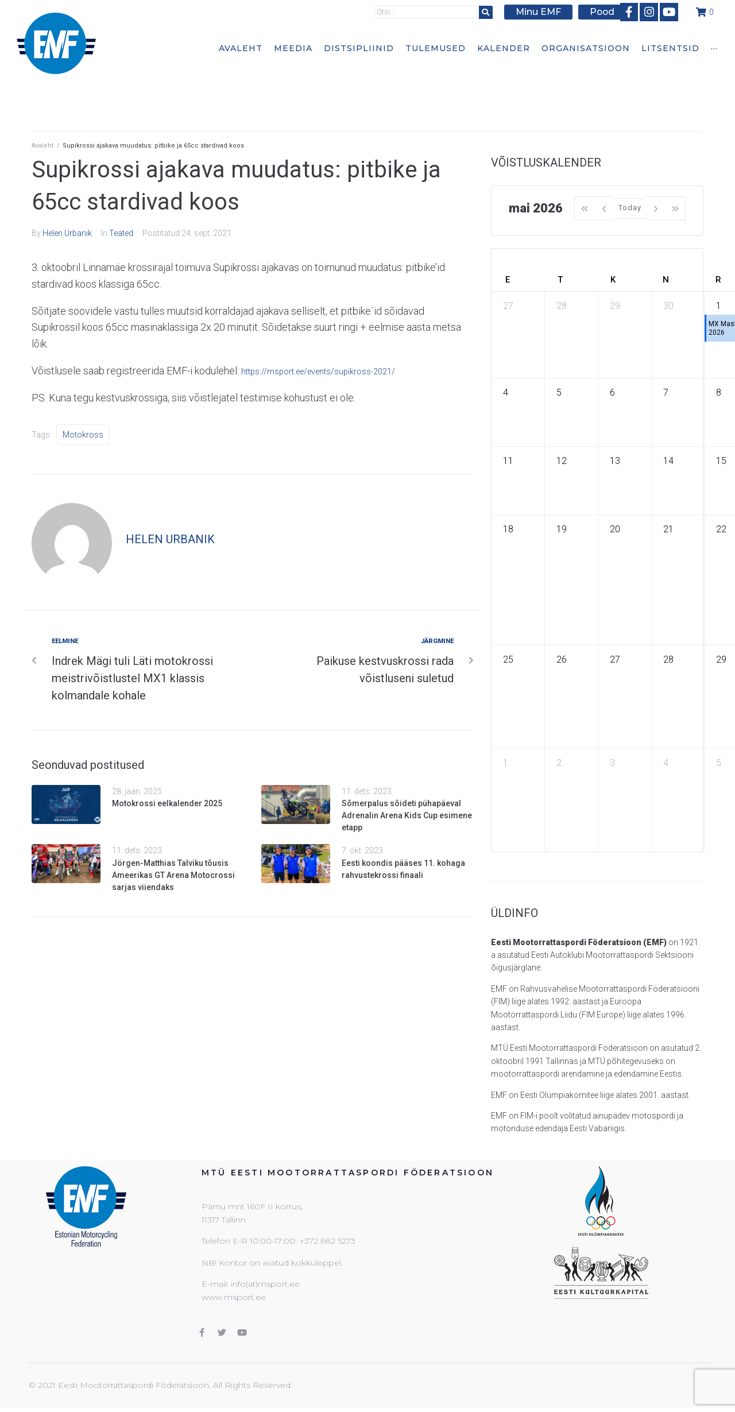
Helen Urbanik (67, 233)
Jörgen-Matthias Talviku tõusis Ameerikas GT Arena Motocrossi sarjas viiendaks (173, 875)
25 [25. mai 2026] (508, 659)
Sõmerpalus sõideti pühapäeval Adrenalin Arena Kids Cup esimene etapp (407, 815)
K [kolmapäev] (613, 279)
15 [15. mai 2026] (721, 460)
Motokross (83, 434)
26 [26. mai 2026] (561, 659)
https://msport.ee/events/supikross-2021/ (335, 371)
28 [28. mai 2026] (668, 659)
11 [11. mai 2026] (508, 460)
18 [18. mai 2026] (508, 529)
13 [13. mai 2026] (615, 460)
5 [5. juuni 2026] (718, 762)
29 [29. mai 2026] (721, 659)
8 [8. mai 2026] (718, 392)
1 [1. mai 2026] (718, 305)
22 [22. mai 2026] (721, 529)
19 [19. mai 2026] (561, 529)
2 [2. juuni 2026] (559, 762)
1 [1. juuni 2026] (505, 762)
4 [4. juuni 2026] (665, 762)
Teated (121, 233)
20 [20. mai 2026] (615, 529)
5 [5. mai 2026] (559, 392)
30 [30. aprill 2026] (668, 305)
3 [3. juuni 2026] (612, 762)
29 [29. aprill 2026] (615, 305)
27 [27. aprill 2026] (508, 305)
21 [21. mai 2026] (668, 529)
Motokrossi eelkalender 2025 (167, 803)
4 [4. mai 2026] (505, 392)
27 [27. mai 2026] (615, 659)
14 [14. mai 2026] (668, 460)
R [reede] (718, 279)
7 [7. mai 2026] (665, 392)
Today (629, 207)
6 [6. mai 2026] (612, 392)
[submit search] (494, 11)
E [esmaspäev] (507, 279)
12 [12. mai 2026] (561, 460)
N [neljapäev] (666, 279)
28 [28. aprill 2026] (561, 305)
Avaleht (42, 145)
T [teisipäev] (560, 279)
